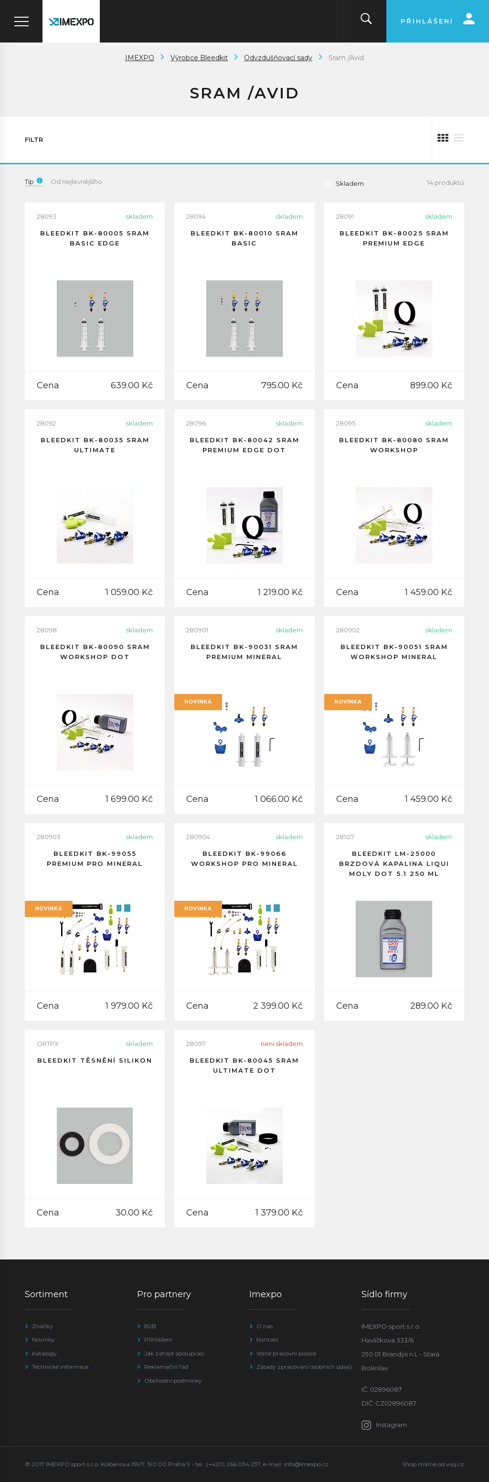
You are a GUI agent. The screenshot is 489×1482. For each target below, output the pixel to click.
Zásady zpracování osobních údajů (304, 1366)
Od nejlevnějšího (76, 181)
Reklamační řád (166, 1366)
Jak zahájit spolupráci (174, 1353)
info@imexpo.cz (306, 1464)
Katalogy (44, 1353)
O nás (264, 1326)
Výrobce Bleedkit (199, 57)
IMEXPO (139, 57)
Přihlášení (158, 1339)
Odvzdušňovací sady (278, 57)
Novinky (43, 1339)
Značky (42, 1326)
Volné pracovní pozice (286, 1353)
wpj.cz (455, 1464)
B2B (150, 1326)
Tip (34, 181)
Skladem (344, 183)
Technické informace (60, 1366)
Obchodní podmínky (173, 1380)
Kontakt (267, 1339)
